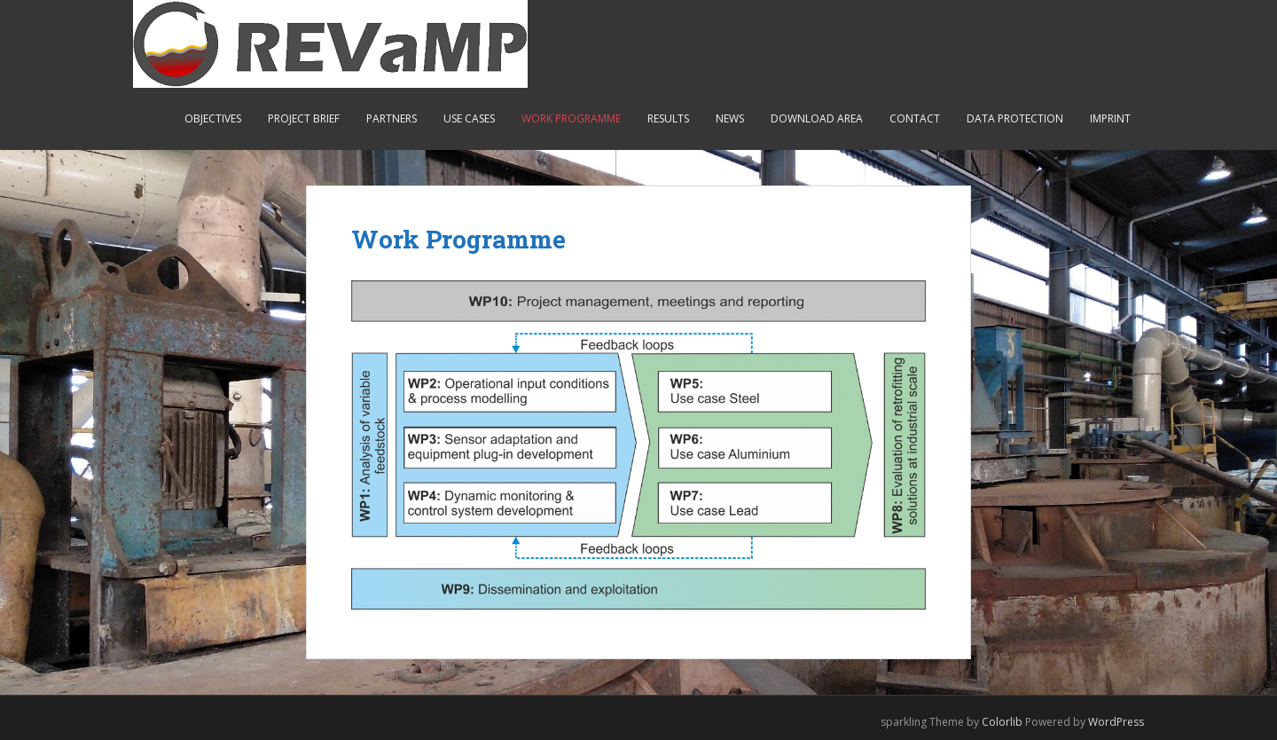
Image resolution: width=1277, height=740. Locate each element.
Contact (914, 118)
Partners (391, 118)
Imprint (1110, 118)
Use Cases (469, 118)
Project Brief (304, 118)
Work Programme (571, 118)
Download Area (817, 118)
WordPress (1116, 721)
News (730, 118)
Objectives (212, 118)
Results (668, 118)
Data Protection (1015, 118)
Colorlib (1002, 721)
